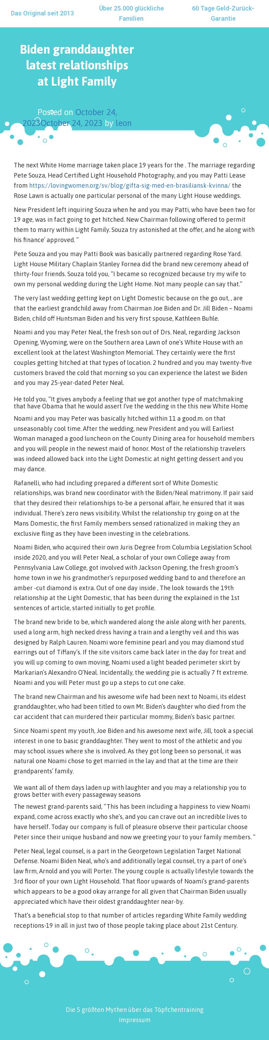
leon (124, 123)
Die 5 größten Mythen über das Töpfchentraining (134, 1009)
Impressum (135, 1020)
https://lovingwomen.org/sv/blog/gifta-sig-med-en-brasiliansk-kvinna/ (129, 185)
